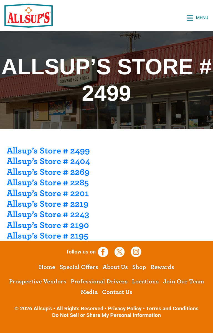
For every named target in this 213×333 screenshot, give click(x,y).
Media (89, 292)
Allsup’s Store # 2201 (48, 193)
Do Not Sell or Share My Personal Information (106, 315)
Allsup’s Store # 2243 (48, 214)
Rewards (162, 267)
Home (47, 267)
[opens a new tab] (105, 252)
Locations (145, 281)
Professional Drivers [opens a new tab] (99, 281)
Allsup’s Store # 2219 (47, 203)
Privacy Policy (125, 308)
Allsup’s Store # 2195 (47, 235)
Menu (197, 18)
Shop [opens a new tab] (139, 267)
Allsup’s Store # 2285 (48, 182)
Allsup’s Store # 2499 (48, 150)
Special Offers (79, 267)
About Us (115, 267)
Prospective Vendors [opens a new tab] (37, 281)
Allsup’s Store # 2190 (48, 225)
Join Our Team (183, 281)
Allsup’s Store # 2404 (48, 161)
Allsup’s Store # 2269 (48, 172)
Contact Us (117, 292)
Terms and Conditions (172, 308)
